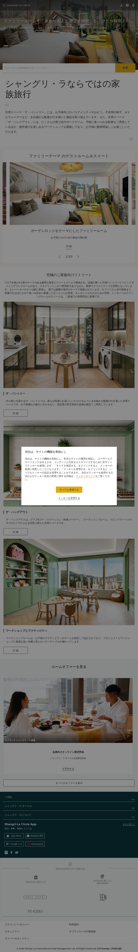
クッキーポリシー (85, 476)
